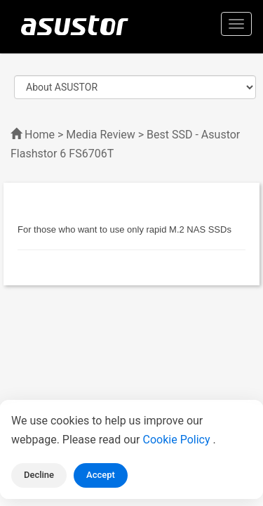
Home (40, 134)
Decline (39, 474)
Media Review (100, 134)
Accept (100, 474)
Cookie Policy (178, 439)
